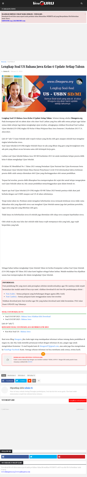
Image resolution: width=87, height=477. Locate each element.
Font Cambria (11, 297)
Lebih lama (79, 409)
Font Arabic (10, 294)
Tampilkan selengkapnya (77, 400)
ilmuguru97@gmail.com (49, 346)
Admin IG (28, 388)
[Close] (85, 14)
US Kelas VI (31, 375)
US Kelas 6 (21, 375)
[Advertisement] (43, 43)
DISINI (30, 362)
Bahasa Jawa (26, 316)
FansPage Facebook (11, 350)
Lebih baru (5, 409)
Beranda (3, 62)
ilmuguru (17, 339)
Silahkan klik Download (41, 316)
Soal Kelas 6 (11, 62)
